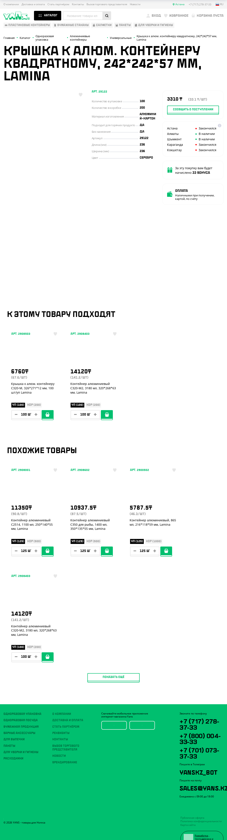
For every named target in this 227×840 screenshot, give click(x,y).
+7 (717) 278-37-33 (200, 711)
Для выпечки (14, 727)
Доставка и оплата (33, 4)
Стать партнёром (58, 4)
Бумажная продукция (21, 714)
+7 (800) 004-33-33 (201, 726)
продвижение (203, 831)
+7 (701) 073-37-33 (200, 741)
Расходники (13, 746)
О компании (11, 4)
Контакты (78, 4)
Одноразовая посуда (20, 708)
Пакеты (9, 733)
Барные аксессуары (19, 720)
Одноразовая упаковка (22, 701)
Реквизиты (60, 720)
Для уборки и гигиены (20, 739)
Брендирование (64, 750)
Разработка (201, 824)
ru (220, 4)
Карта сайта (188, 813)
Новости (135, 4)
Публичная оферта (192, 806)
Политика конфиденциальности (201, 810)
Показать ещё (113, 601)
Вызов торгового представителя (106, 4)
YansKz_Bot (199, 760)
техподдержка (203, 827)
